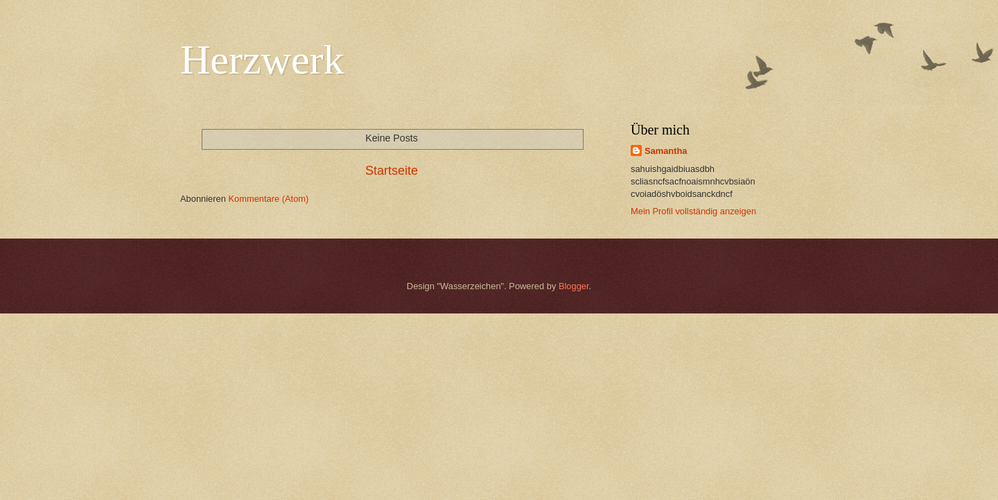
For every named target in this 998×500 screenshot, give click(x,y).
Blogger (574, 286)
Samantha (666, 151)
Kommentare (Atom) (268, 198)
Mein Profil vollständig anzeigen (693, 211)
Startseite (391, 171)
